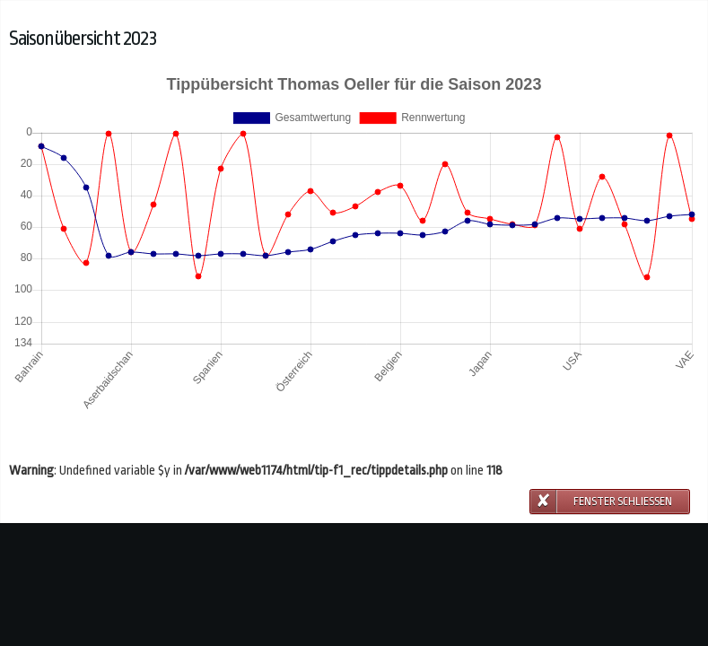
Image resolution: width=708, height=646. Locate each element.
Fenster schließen (622, 501)
